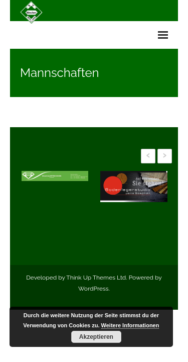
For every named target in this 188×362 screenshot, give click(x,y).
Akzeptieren (96, 336)
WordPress (93, 288)
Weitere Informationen (130, 325)
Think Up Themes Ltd (96, 277)
